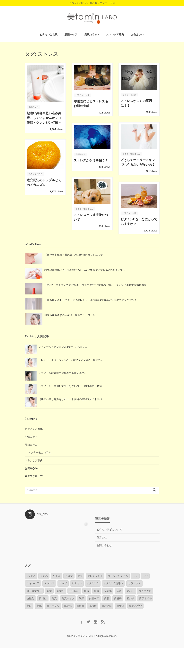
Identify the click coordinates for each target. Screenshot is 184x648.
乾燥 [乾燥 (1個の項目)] (49, 590)
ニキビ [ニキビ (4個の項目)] (63, 582)
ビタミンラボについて (109, 528)
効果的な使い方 (34, 475)
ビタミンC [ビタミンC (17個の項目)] (93, 582)
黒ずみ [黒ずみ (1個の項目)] (120, 605)
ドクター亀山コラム (39, 452)
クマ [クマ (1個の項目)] (80, 575)
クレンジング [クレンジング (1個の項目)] (95, 575)
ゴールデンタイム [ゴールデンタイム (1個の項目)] (118, 575)
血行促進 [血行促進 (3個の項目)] (106, 605)
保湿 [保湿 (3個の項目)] (86, 590)
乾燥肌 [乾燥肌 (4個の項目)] (60, 590)
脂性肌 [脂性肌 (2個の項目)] (80, 605)
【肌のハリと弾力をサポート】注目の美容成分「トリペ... (71, 398)
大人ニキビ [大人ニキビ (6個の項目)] (145, 590)
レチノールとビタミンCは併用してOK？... (63, 346)
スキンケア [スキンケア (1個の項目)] (33, 582)
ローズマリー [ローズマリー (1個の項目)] (34, 590)
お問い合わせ (104, 544)
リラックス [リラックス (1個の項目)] (134, 582)
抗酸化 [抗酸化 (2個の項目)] (30, 597)
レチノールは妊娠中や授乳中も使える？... (62, 372)
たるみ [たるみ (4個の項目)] (56, 575)
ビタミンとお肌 (48, 33)
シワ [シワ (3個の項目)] (145, 575)
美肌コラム (90, 33)
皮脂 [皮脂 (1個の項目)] (106, 597)
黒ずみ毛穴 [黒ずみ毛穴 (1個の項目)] (135, 605)
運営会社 (102, 537)
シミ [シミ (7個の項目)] (135, 575)
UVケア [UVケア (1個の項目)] (31, 575)
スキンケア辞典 (115, 33)
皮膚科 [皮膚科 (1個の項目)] (118, 597)
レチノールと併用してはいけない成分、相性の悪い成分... (71, 385)
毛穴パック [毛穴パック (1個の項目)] (68, 597)
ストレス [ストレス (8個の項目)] (49, 582)
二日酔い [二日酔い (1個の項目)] (74, 590)
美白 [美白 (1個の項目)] (29, 605)
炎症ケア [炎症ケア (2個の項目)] (94, 597)
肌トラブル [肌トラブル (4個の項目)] (53, 605)
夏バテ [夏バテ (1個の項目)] (130, 590)
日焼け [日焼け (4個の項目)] (43, 597)
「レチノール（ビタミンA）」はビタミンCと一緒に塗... (71, 359)
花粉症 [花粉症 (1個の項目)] (93, 605)
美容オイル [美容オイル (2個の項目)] (145, 597)
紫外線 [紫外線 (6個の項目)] (130, 597)
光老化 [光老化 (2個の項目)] (108, 590)
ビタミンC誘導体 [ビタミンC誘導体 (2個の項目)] (113, 582)
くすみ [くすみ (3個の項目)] (44, 575)
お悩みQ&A (137, 33)
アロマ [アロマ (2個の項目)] (69, 575)
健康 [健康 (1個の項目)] (96, 590)
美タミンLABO (86, 635)
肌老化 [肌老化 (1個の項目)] (68, 605)
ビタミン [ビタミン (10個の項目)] (77, 582)
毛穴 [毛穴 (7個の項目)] (54, 597)
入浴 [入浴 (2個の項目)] (119, 590)
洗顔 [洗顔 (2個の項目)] (81, 597)
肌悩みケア (71, 33)
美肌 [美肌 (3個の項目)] (39, 605)
